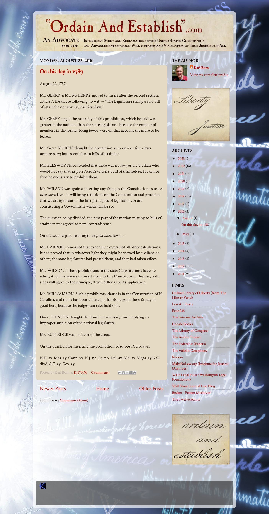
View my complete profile (209, 74)
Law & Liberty (182, 304)
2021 (181, 173)
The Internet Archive (187, 317)
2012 (181, 266)
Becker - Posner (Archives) (191, 392)
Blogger (143, 498)
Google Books (182, 323)
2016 (181, 211)
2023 (182, 158)
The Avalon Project (186, 337)
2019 (181, 188)
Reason (177, 357)
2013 (181, 258)
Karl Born (201, 67)
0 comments (100, 372)
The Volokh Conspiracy (189, 350)
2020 (182, 181)
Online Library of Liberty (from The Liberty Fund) (199, 295)
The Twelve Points (186, 399)
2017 (181, 204)
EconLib (178, 310)
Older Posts (151, 388)
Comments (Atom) (74, 400)
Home (102, 388)
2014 (181, 251)
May (186, 234)
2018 (181, 196)
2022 (182, 166)
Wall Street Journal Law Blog (193, 386)
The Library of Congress (190, 330)
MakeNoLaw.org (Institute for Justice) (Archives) (200, 366)
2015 (181, 243)
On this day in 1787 (61, 71)
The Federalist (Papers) (189, 343)
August (188, 218)
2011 (181, 273)
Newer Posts (53, 388)
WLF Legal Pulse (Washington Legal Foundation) (199, 377)
